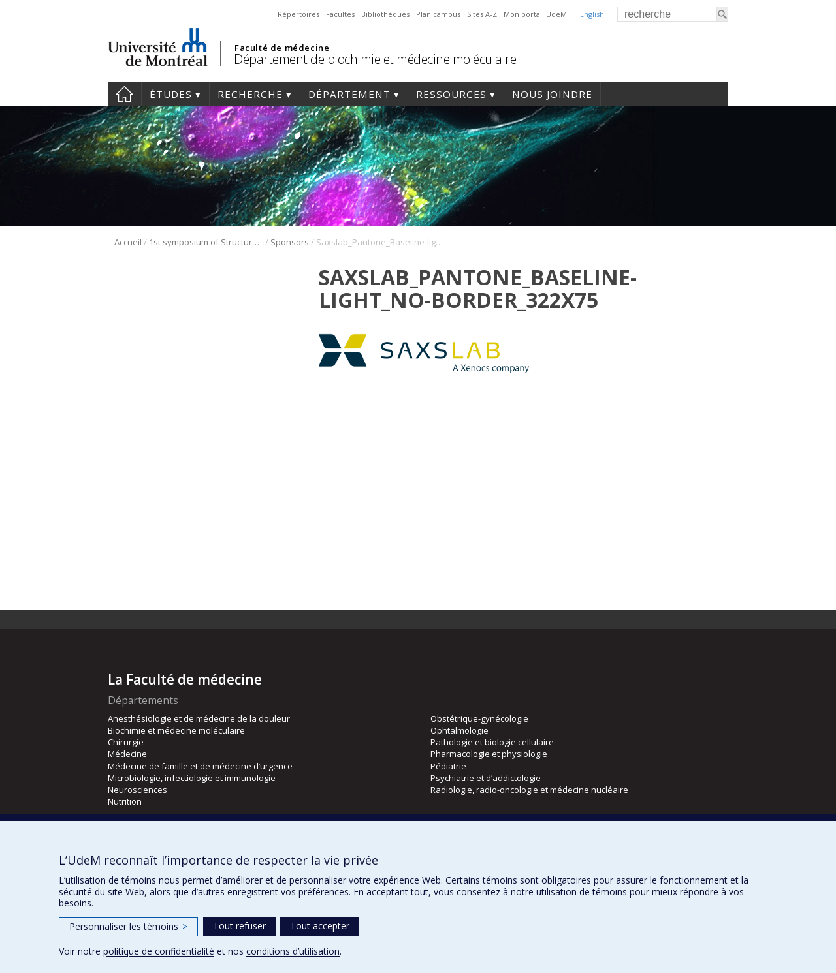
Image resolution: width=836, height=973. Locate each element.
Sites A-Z (482, 14)
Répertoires (298, 14)
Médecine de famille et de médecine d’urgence (200, 766)
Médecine (127, 754)
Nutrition (125, 801)
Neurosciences (137, 789)
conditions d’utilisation (293, 951)
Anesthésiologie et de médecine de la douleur (199, 718)
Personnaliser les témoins (128, 926)
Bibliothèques (385, 14)
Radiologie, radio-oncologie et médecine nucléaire (529, 789)
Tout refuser (239, 925)
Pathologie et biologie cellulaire (492, 742)
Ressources (451, 93)
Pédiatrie (448, 766)
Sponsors (289, 242)
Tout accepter (319, 925)
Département (349, 93)
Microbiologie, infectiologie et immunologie (192, 778)
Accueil (124, 94)
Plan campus (438, 14)
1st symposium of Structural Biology (206, 242)
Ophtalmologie (459, 730)
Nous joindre (552, 93)
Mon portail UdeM (535, 14)
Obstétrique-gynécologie (479, 718)
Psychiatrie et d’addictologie (485, 778)
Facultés (340, 14)
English (592, 14)
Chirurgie (126, 742)
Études (171, 93)
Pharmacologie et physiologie (488, 754)
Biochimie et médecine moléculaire (176, 730)
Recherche (250, 93)
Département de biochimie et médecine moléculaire (375, 59)
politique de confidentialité (158, 951)
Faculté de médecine (281, 48)
